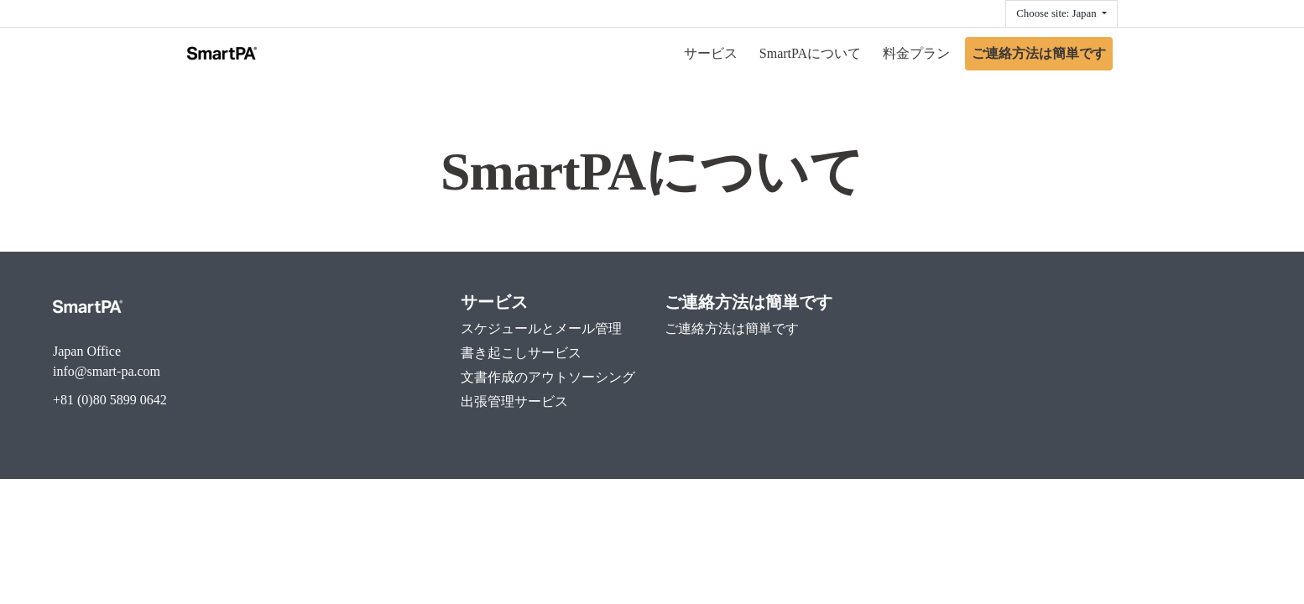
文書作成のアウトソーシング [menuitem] (548, 377)
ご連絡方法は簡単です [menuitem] (1039, 53)
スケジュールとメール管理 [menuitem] (541, 328)
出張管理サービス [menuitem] (514, 401)
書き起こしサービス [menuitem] (521, 353)
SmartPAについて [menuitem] (810, 53)
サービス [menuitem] (711, 53)
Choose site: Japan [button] (1057, 13)
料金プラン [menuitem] (916, 53)
